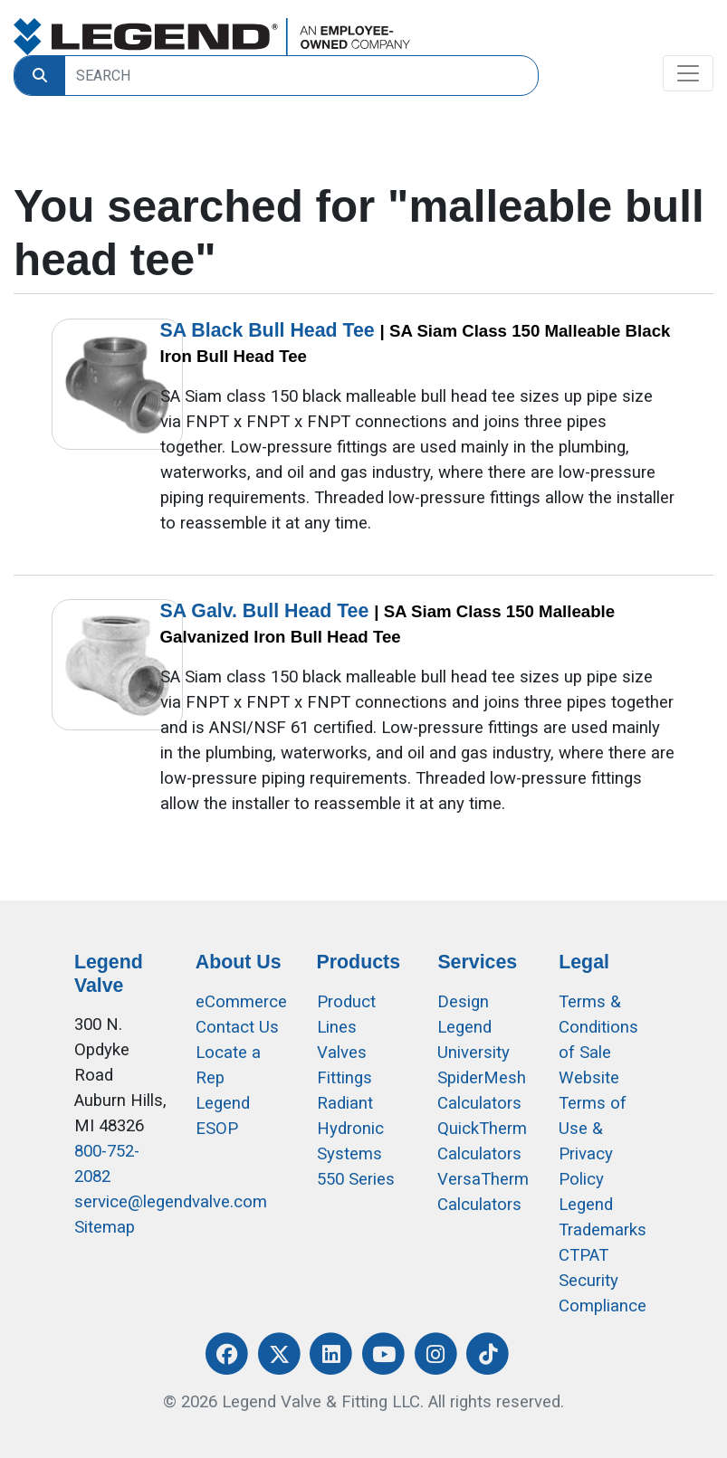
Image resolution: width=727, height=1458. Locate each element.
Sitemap (104, 1227)
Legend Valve (108, 973)
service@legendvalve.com (170, 1202)
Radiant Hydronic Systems (350, 1128)
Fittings (344, 1078)
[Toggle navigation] (688, 73)
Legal (584, 962)
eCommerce (241, 1002)
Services (477, 962)
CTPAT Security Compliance (602, 1280)
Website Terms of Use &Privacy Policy (593, 1128)
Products (358, 962)
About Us (239, 962)
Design (463, 1002)
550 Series (356, 1179)
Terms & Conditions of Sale (598, 1027)
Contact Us (237, 1027)
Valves (342, 1053)
